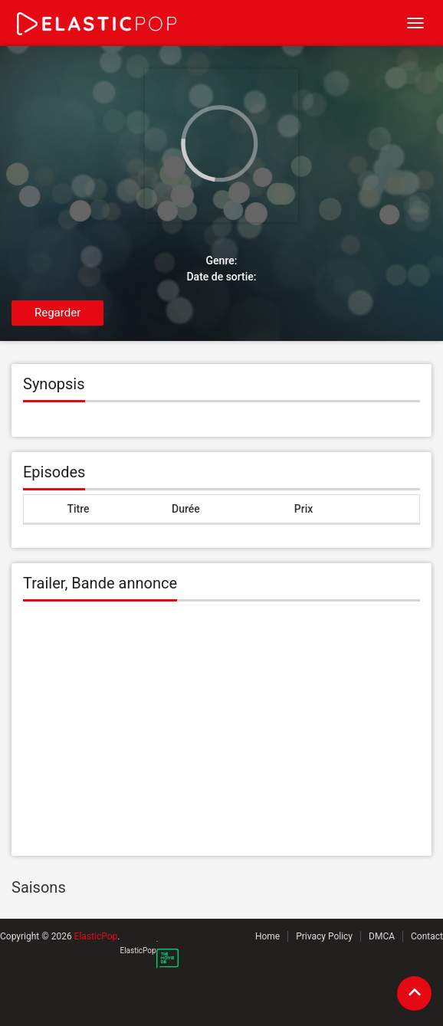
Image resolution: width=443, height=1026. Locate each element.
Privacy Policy (324, 936)
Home (267, 936)
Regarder (57, 313)
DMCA (382, 936)
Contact (427, 936)
